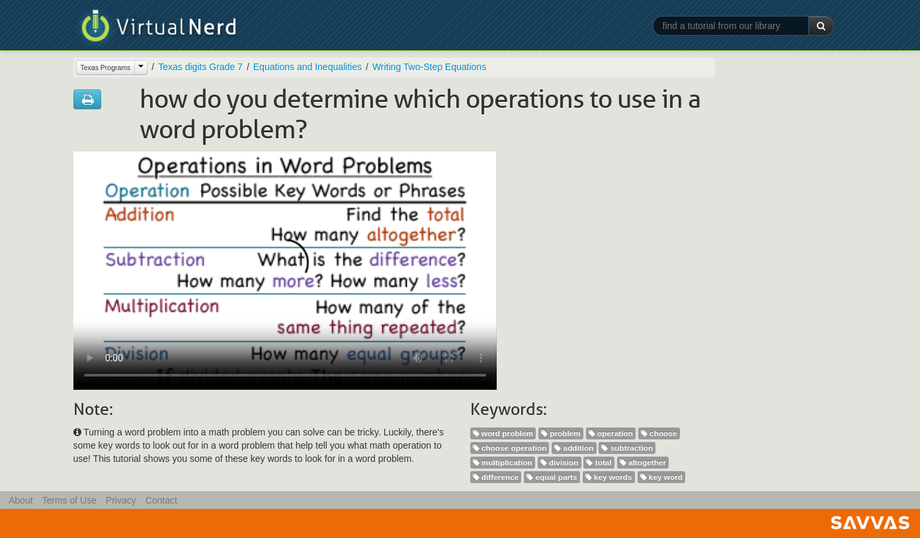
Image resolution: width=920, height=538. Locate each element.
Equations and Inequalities (307, 67)
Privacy (121, 500)
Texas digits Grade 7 (200, 67)
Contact (161, 500)
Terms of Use (69, 500)
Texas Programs (106, 67)
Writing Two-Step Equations (429, 67)
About (21, 500)
